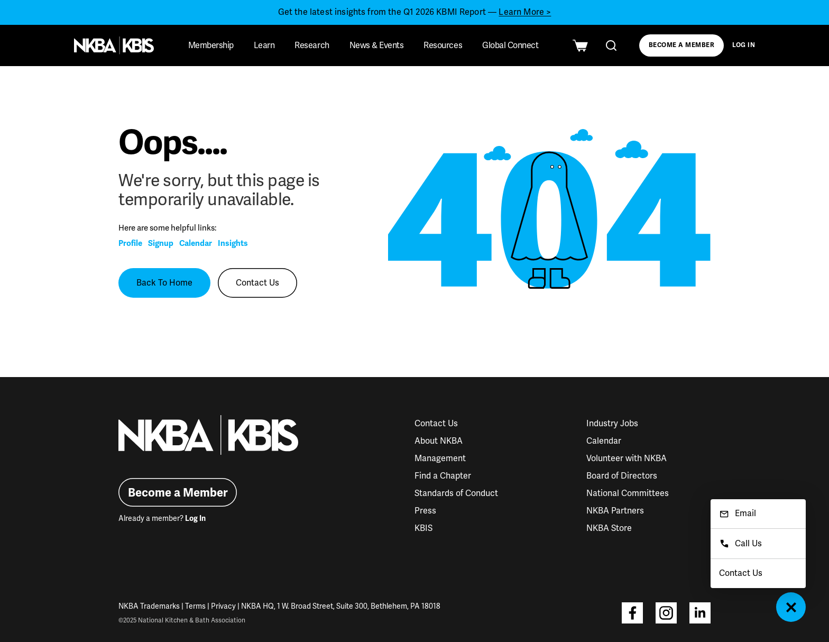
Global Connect (510, 45)
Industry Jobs (612, 423)
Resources (442, 45)
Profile (130, 243)
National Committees (627, 493)
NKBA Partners (615, 511)
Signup (160, 243)
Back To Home (164, 283)
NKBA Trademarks (149, 606)
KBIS (423, 528)
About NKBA (438, 441)
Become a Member (681, 45)
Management (440, 458)
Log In (744, 45)
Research (311, 45)
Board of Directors (621, 476)
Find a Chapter (442, 476)
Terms (195, 606)
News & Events (376, 45)
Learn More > (525, 12)
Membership (211, 45)
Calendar (195, 243)
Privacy (223, 606)
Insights (233, 243)
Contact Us (257, 283)
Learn (264, 45)
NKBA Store (609, 528)
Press (425, 511)
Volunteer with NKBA (626, 458)
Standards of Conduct (456, 493)
